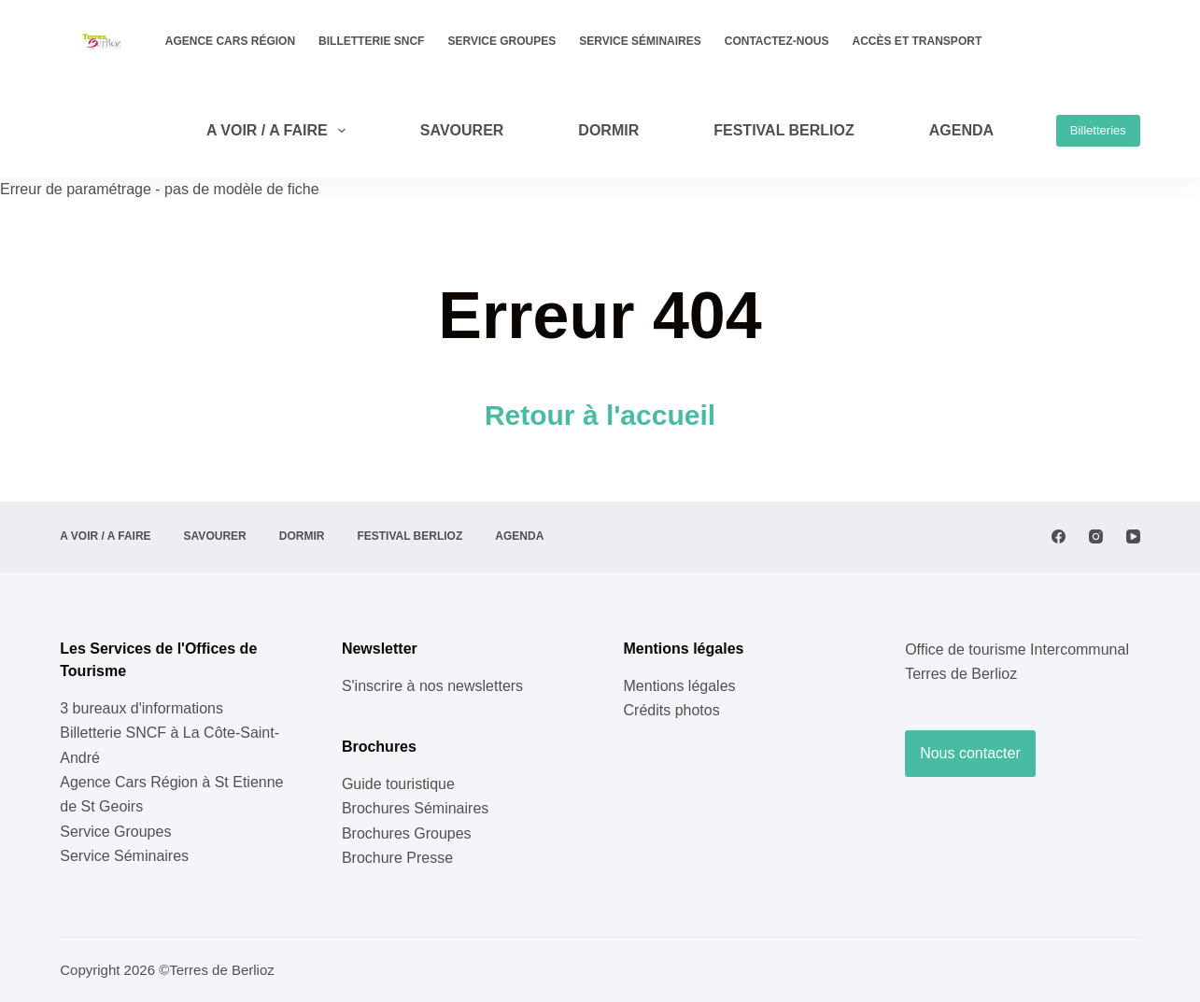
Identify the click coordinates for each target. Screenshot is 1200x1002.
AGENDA (961, 130)
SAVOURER (462, 130)
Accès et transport (917, 41)
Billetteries (1098, 130)
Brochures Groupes (407, 833)
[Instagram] (1096, 536)
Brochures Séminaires (415, 808)
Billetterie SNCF (371, 41)
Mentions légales (680, 686)
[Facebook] (1059, 536)
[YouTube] (1133, 536)
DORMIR (608, 130)
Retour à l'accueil (600, 415)
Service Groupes (501, 41)
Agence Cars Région (230, 41)
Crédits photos (672, 710)
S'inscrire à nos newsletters (432, 686)
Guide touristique (398, 784)
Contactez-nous (777, 41)
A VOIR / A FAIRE (279, 131)
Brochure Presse (397, 858)
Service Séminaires (639, 41)
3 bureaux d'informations (141, 708)
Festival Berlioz (783, 130)
